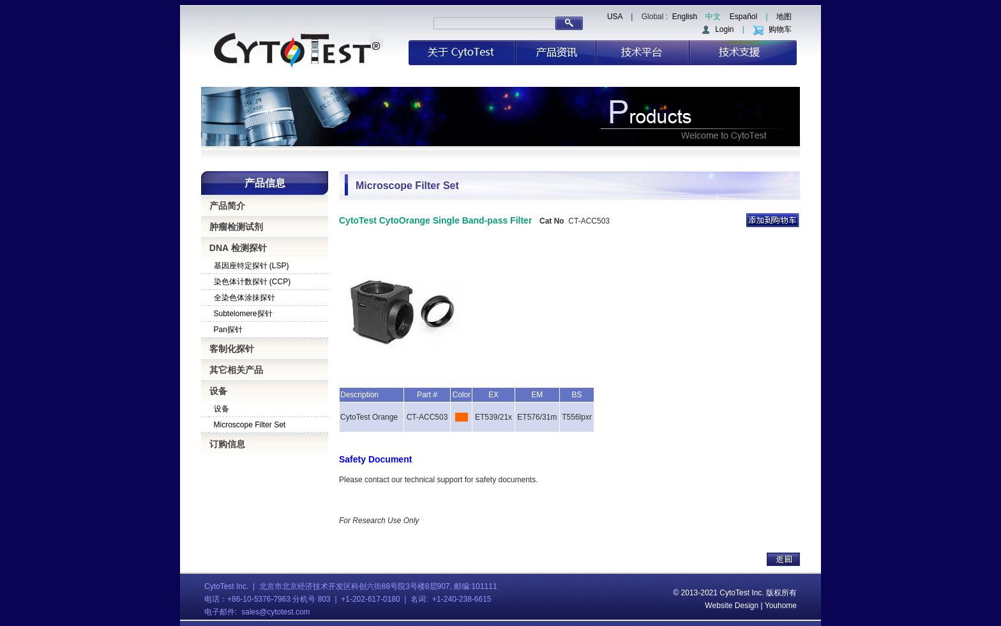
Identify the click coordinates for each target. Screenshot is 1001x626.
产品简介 (227, 206)
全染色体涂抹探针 (244, 297)
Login (717, 29)
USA (614, 16)
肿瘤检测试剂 (236, 227)
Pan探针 (228, 329)
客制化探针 (231, 349)
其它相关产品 (236, 370)
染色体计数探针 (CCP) (252, 281)
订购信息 (227, 444)
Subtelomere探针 (243, 313)
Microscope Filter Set (250, 424)
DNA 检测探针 (238, 248)
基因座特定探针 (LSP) (251, 265)
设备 (218, 391)
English (684, 16)
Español (743, 16)
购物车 (772, 29)
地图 (784, 16)
